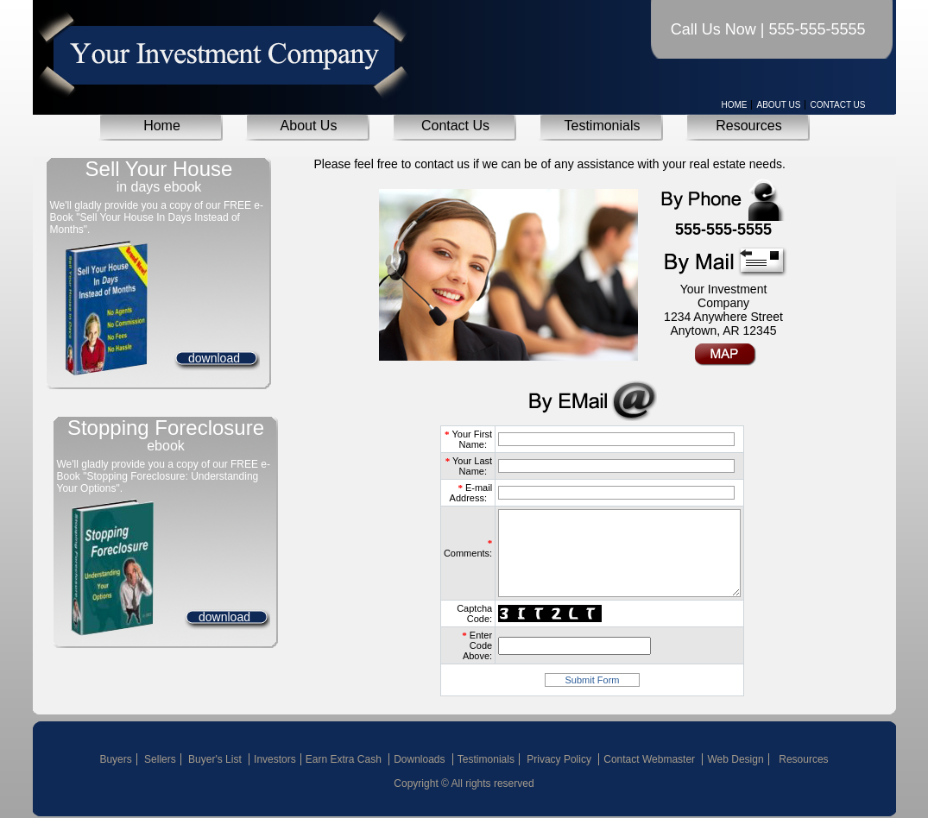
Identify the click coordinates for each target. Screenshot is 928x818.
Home (734, 105)
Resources (748, 125)
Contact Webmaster (650, 759)
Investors (275, 759)
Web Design (735, 759)
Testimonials (602, 125)
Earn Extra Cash (345, 759)
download (214, 358)
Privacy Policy (560, 759)
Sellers (160, 759)
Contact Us (837, 105)
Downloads (421, 759)
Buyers (115, 759)
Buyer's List (216, 759)
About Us (778, 105)
